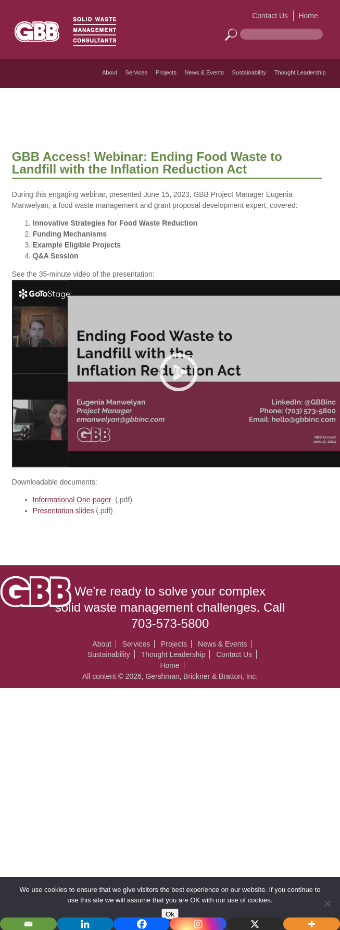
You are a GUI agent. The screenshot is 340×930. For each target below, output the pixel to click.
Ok (170, 914)
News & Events (204, 72)
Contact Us (270, 15)
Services (136, 72)
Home (308, 15)
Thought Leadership (300, 72)
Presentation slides (63, 510)
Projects (166, 72)
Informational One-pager (73, 499)
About (109, 72)
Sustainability (249, 72)
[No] (327, 903)
